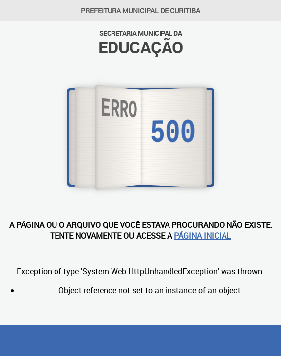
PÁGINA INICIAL (202, 235)
